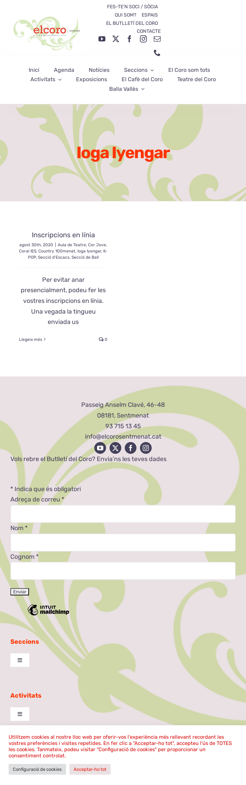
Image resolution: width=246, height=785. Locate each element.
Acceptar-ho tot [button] (90, 769)
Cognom (24, 557)
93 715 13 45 (123, 426)
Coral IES (27, 251)
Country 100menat (56, 251)
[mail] (157, 39)
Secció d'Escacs (53, 257)
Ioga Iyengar (89, 251)
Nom (19, 528)
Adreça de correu (37, 499)
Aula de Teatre (72, 244)
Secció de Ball (85, 257)
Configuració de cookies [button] (37, 769)
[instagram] (143, 39)
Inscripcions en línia (63, 235)
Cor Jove (97, 244)
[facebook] (129, 39)
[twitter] (115, 39)
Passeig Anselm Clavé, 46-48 (123, 405)
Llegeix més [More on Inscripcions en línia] (30, 339)
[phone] (157, 52)
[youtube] (101, 39)
